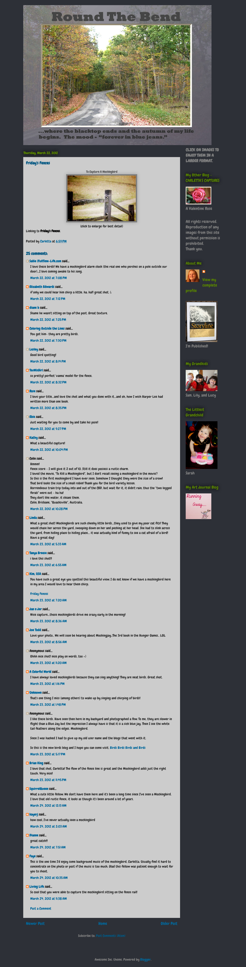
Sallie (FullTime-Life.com (45, 261)
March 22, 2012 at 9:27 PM (48, 429)
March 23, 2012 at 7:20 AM (48, 600)
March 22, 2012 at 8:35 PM (48, 408)
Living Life (36, 886)
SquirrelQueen (38, 789)
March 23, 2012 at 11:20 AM (48, 663)
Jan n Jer (35, 609)
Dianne (33, 835)
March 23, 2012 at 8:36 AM (48, 621)
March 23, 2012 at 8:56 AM (48, 642)
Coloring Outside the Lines (47, 328)
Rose (32, 391)
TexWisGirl (36, 370)
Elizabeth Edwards (41, 287)
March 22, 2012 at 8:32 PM (48, 382)
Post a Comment (40, 908)
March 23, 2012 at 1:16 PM (47, 683)
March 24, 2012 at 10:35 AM (49, 877)
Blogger (145, 959)
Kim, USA (35, 574)
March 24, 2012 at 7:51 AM (48, 847)
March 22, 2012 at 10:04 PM (49, 449)
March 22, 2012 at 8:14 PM (48, 361)
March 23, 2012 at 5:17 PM (47, 754)
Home (102, 923)
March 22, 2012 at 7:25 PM (48, 319)
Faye (32, 856)
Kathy (33, 437)
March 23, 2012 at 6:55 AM (48, 565)
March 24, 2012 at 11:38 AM (48, 898)
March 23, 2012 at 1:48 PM (48, 704)
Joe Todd (35, 630)
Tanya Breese (38, 553)
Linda (33, 517)
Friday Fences (39, 593)
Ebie (32, 417)
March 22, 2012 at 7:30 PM (48, 340)
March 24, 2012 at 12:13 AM (48, 805)
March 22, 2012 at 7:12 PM (47, 298)
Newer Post (35, 923)
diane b (34, 307)
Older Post (169, 923)
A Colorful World (40, 671)
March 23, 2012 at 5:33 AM (48, 544)
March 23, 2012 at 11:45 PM (48, 780)
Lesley (33, 349)
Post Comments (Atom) (110, 935)
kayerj (33, 814)
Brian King (36, 763)
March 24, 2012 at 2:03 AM (48, 826)
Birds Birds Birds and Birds (128, 747)
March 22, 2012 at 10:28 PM (49, 509)
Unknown (35, 692)
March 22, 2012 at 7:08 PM (48, 278)
